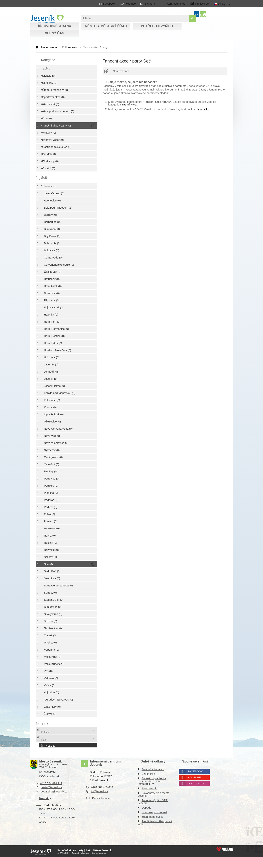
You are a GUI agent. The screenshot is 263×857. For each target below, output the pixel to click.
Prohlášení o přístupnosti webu (155, 821)
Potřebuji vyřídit (157, 26)
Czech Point (149, 772)
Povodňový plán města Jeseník (153, 793)
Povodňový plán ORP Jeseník (153, 800)
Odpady (146, 806)
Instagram (196, 782)
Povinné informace (153, 768)
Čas (41, 738)
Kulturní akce (70, 47)
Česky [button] (221, 4)
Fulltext (43, 731)
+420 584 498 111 (51, 782)
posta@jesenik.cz (51, 786)
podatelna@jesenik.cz (54, 790)
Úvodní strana (47, 19)
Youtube (194, 776)
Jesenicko (203, 109)
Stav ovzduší (149, 787)
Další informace (101, 797)
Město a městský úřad (106, 26)
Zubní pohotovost (152, 815)
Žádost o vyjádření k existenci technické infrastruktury (152, 780)
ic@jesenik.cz (99, 790)
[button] (173, 3)
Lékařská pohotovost (154, 811)
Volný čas (54, 33)
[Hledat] (192, 18)
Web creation (224, 848)
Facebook (195, 770)
